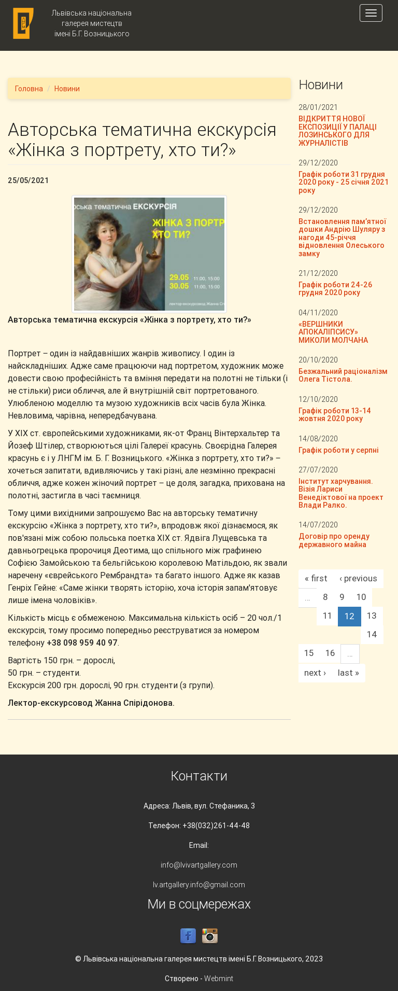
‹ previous (358, 578)
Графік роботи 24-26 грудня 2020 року (335, 288)
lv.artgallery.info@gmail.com (199, 884)
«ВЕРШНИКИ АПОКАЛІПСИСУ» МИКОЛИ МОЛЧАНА (333, 332)
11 (327, 615)
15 (309, 653)
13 (372, 615)
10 (361, 597)
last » (348, 672)
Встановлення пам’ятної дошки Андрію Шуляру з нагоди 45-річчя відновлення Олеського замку (342, 237)
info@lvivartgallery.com (199, 865)
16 (330, 653)
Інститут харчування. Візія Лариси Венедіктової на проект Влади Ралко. (340, 493)
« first (316, 578)
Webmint (218, 978)
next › (315, 672)
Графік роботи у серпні (338, 450)
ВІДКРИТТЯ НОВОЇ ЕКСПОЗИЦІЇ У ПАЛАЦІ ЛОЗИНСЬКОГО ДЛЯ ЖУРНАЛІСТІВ (337, 130)
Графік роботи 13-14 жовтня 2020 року (334, 414)
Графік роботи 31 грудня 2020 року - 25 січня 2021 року (343, 182)
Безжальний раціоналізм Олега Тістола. (343, 375)
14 (372, 634)
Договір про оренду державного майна (333, 540)
